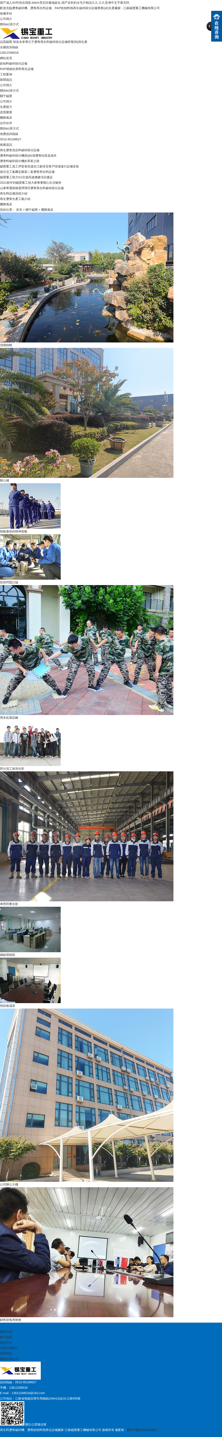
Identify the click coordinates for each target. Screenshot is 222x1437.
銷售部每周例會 (10, 1320)
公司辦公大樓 (9, 1184)
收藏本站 (6, 13)
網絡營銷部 (7, 955)
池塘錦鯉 (6, 345)
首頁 (19, 209)
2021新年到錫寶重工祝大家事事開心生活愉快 (30, 182)
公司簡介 (6, 19)
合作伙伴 (6, 123)
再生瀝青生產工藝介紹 (15, 199)
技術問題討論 (9, 582)
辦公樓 (4, 480)
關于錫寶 (6, 96)
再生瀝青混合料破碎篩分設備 (19, 150)
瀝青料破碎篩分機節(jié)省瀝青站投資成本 (28, 155)
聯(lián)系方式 (9, 24)
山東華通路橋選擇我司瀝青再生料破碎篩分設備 (32, 188)
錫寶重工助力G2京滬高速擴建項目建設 (26, 177)
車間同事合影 (9, 904)
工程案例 (6, 74)
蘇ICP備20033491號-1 (142, 1430)
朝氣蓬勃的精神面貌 (13, 531)
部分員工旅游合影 (12, 768)
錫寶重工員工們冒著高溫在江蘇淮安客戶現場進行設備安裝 (39, 166)
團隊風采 (6, 117)
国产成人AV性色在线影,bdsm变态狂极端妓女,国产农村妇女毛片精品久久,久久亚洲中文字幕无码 (64, 2)
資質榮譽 (6, 112)
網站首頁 (6, 58)
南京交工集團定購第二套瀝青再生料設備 (27, 172)
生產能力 (6, 107)
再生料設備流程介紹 (13, 193)
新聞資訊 (6, 79)
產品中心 (6, 1342)
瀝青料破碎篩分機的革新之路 (19, 161)
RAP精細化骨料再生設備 (17, 69)
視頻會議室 (7, 1005)
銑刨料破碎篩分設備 (13, 63)
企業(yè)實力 (8, 1348)
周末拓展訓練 (9, 717)
